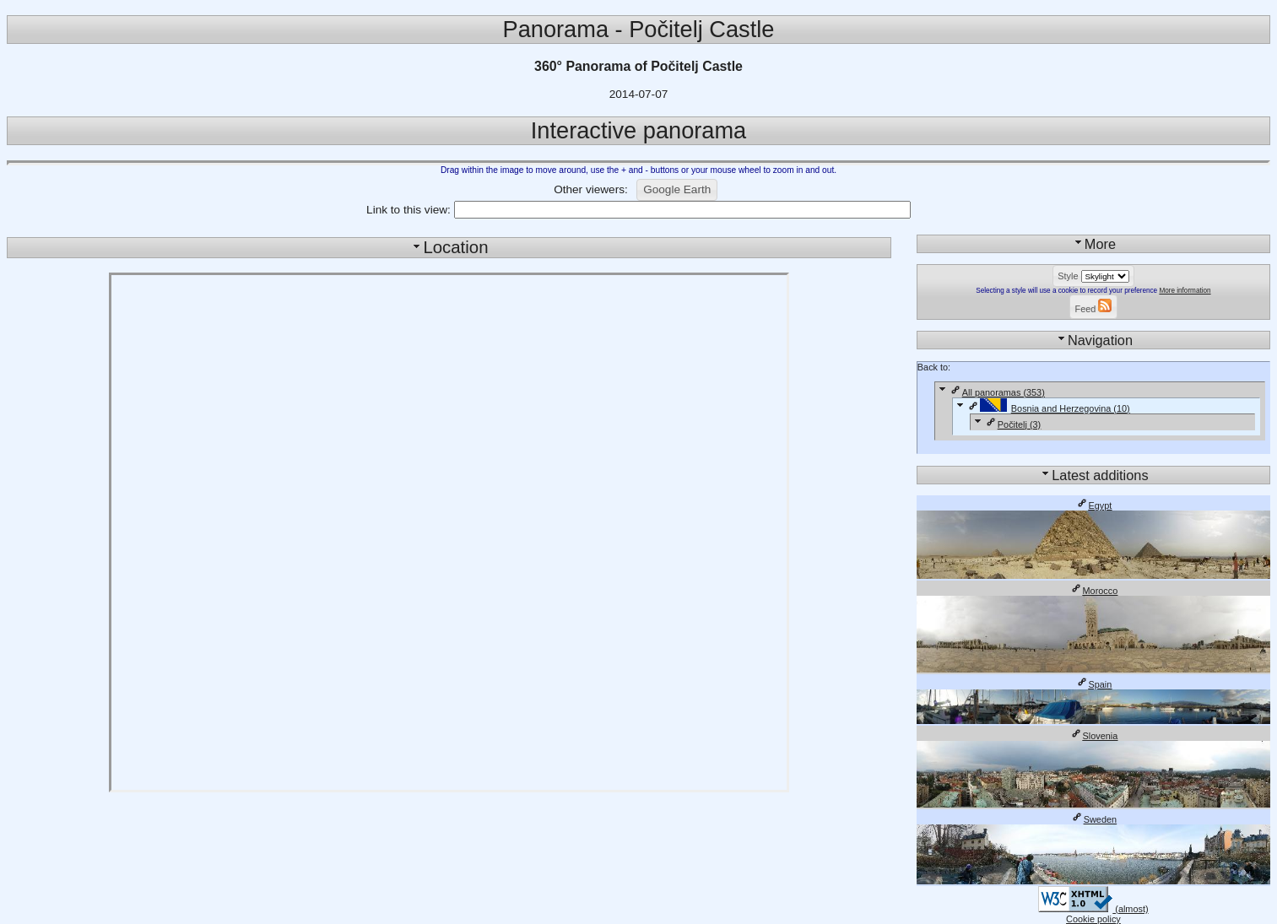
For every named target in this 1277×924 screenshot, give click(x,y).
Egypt (1093, 505)
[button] (676, 190)
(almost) (1093, 909)
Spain (1093, 684)
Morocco (1093, 591)
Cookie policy (1093, 919)
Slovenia (1093, 736)
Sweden (1093, 819)
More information (1184, 290)
